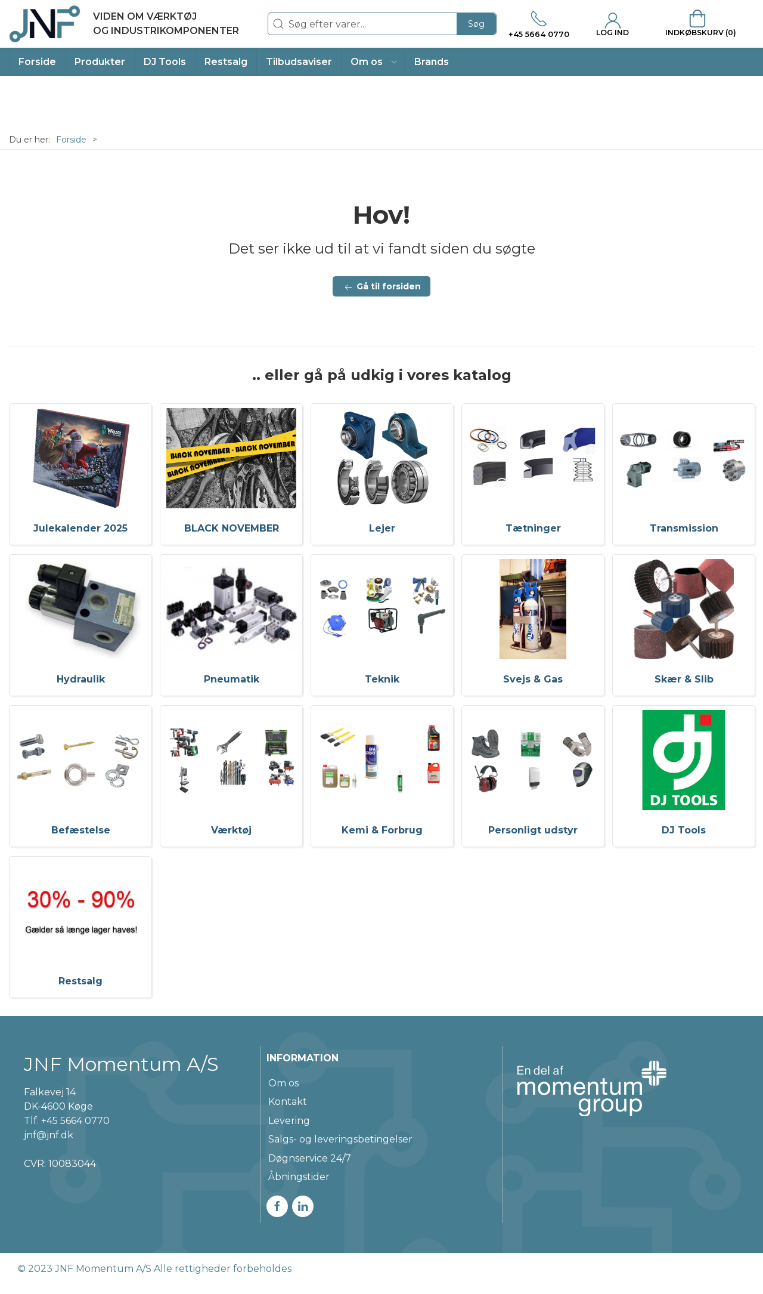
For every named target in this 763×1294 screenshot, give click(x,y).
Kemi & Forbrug (382, 830)
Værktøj (231, 830)
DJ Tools (684, 830)
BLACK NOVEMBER (231, 528)
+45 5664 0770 (75, 1120)
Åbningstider (299, 1176)
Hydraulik (81, 679)
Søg (476, 23)
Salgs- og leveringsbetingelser (340, 1139)
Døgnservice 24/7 (309, 1158)
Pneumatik (231, 679)
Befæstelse (80, 830)
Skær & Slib (684, 679)
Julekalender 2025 (80, 528)
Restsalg (80, 981)
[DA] (124, 24)
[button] (373, 61)
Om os (283, 1083)
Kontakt (287, 1101)
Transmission (684, 528)
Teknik (382, 679)
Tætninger (533, 528)
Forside (71, 139)
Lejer (382, 528)
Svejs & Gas (533, 679)
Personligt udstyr (533, 830)
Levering (289, 1120)
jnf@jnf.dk (48, 1135)
